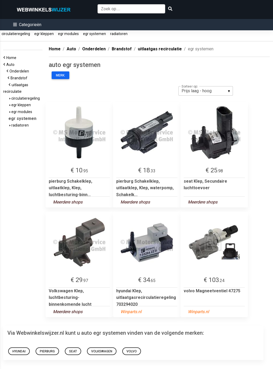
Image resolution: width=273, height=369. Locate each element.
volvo (131, 351)
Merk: (60, 75)
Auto (11, 64)
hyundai (19, 351)
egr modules (68, 34)
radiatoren (119, 34)
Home (12, 58)
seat (73, 351)
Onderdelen (20, 71)
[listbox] (205, 91)
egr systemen (94, 34)
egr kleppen (44, 34)
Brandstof (20, 78)
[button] (27, 24)
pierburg (47, 351)
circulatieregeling (16, 34)
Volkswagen (101, 351)
